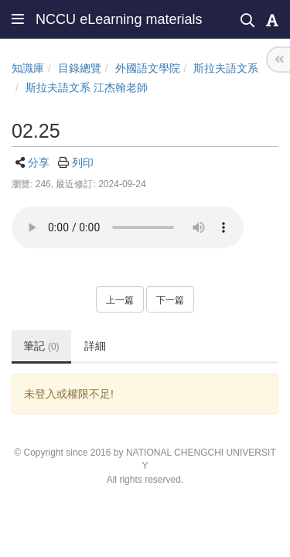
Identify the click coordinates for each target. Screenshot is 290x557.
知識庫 (28, 68)
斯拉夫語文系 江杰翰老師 (87, 87)
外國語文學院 (147, 68)
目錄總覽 (79, 68)
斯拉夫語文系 (225, 68)
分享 (38, 162)
